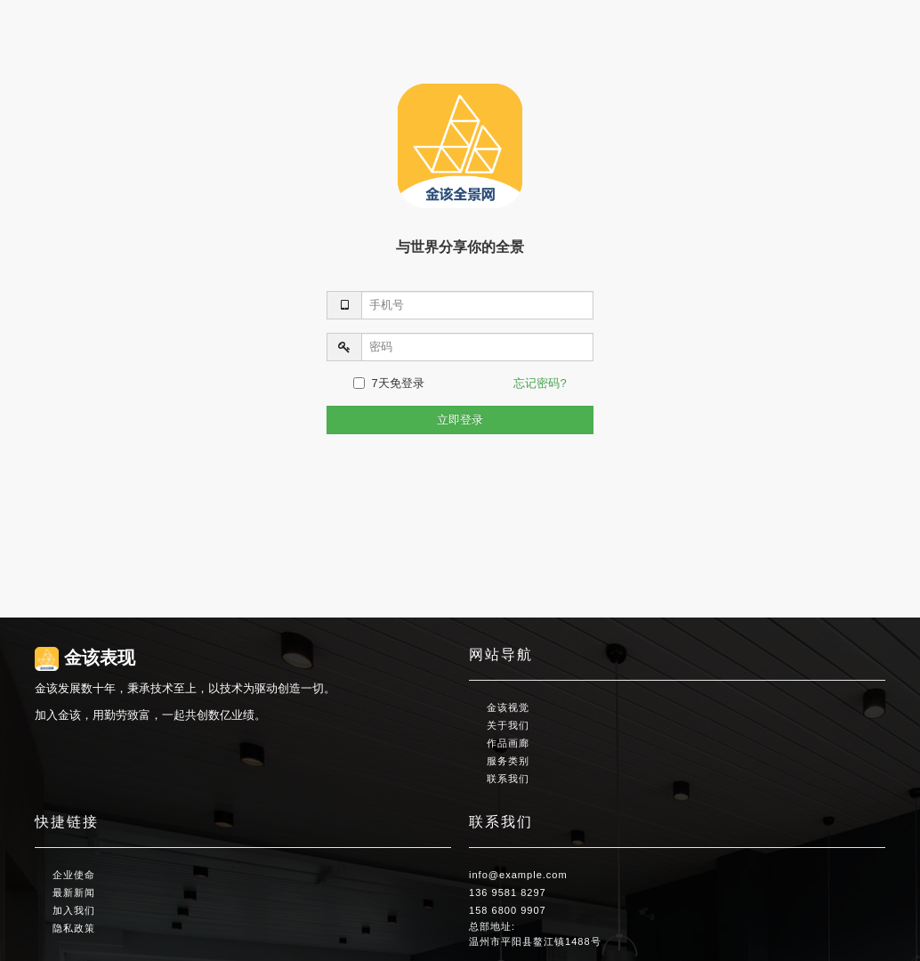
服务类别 (508, 760)
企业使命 (73, 874)
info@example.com (518, 874)
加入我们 (73, 910)
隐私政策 (73, 928)
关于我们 (508, 725)
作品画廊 (508, 743)
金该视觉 (508, 707)
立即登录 (460, 419)
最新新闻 (73, 892)
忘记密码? (539, 383)
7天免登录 (388, 383)
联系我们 (508, 778)
